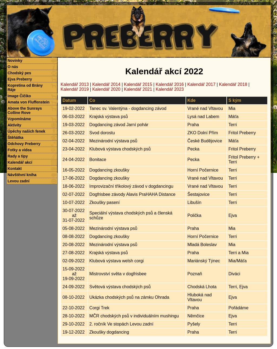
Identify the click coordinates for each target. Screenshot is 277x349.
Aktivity (14, 125)
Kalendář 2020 (106, 89)
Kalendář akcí (20, 162)
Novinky (15, 60)
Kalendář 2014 (106, 84)
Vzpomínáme (19, 119)
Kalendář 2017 (201, 84)
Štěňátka (15, 137)
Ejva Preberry (20, 79)
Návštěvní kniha (22, 175)
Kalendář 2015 (138, 84)
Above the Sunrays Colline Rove (25, 110)
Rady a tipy (18, 156)
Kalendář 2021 (138, 89)
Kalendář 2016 (170, 84)
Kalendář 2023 (170, 89)
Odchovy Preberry (24, 144)
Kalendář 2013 (75, 84)
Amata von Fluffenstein (29, 102)
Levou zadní (18, 181)
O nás (13, 67)
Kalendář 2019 (75, 89)
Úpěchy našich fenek (26, 131)
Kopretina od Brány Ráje (25, 87)
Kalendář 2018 (233, 84)
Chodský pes (19, 73)
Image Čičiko (19, 96)
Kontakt (15, 168)
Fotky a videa (20, 150)
